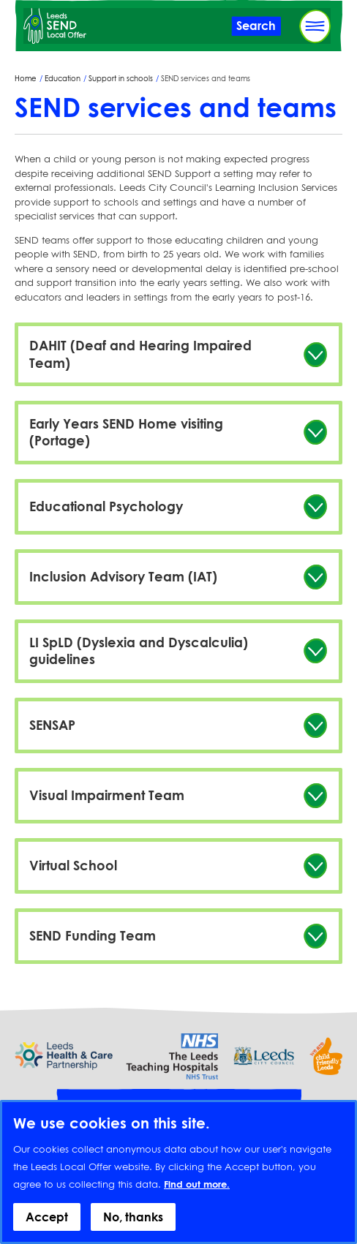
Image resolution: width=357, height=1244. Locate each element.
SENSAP (52, 725)
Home (26, 78)
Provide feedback (178, 1104)
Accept (47, 1229)
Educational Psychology (106, 506)
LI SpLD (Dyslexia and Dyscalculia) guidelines (138, 650)
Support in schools (121, 78)
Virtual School (73, 865)
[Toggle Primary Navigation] (315, 26)
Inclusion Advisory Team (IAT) (123, 576)
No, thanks (133, 1229)
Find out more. (197, 1196)
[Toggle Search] (256, 26)
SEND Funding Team (92, 935)
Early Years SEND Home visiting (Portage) (126, 431)
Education (62, 78)
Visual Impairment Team (106, 795)
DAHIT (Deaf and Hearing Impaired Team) (140, 353)
